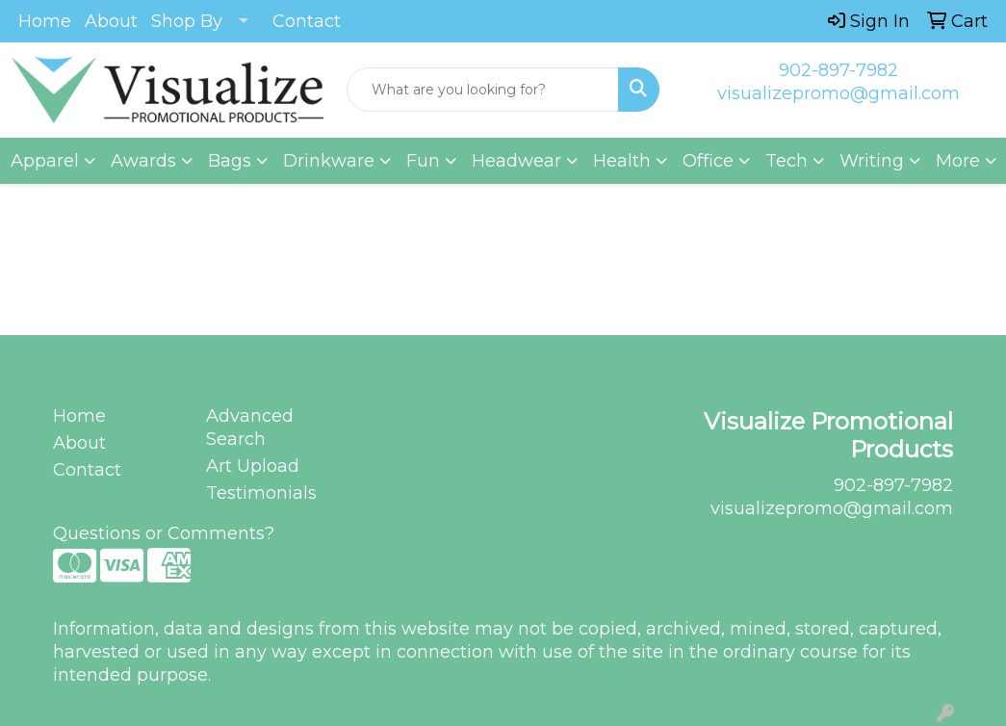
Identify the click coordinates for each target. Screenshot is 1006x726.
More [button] (958, 160)
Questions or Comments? (163, 533)
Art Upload (252, 466)
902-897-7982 (838, 70)
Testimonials (261, 493)
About (111, 21)
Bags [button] (229, 160)
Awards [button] (143, 160)
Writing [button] (871, 160)
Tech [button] (786, 160)
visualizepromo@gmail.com (838, 93)
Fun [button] (423, 160)
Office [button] (708, 160)
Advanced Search (250, 427)
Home (44, 21)
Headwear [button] (516, 160)
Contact (306, 21)
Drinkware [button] (328, 160)
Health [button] (622, 160)
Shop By (186, 21)
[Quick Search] (482, 89)
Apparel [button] (45, 160)
